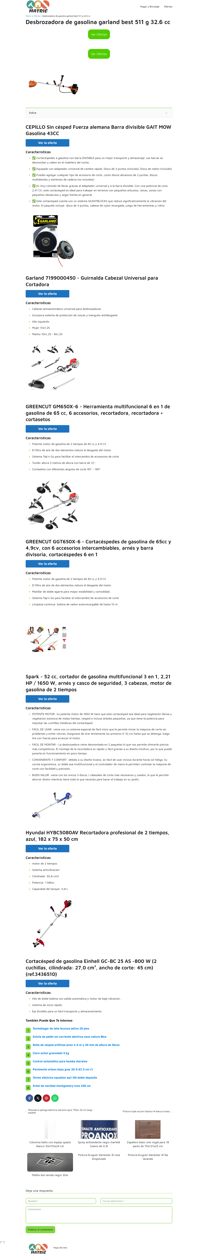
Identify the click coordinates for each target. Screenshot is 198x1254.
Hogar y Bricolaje (149, 6)
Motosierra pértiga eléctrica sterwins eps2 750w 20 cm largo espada (60, 1111)
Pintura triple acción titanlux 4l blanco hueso (146, 1111)
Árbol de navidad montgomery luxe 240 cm (62, 1085)
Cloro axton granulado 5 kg (51, 1053)
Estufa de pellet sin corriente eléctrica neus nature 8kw (69, 1036)
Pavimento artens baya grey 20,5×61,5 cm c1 (63, 1069)
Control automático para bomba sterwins (60, 1061)
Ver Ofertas (99, 34)
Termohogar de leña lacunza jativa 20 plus (61, 1028)
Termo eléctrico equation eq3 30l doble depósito (65, 1077)
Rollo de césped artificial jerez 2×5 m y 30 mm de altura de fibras (76, 1045)
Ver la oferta (47, 143)
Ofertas (168, 6)
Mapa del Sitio (60, 1247)
